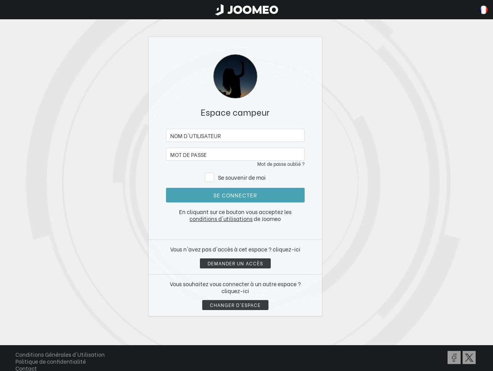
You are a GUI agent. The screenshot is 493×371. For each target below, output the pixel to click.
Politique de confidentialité (50, 361)
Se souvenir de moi (242, 177)
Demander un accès (235, 263)
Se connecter (235, 195)
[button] (20, 331)
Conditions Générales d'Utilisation (60, 354)
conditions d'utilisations (221, 218)
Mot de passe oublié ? (281, 163)
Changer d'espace (235, 305)
